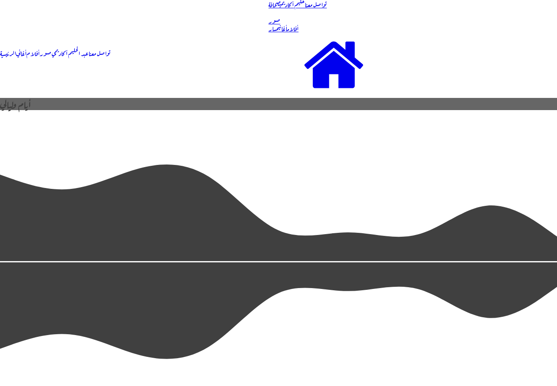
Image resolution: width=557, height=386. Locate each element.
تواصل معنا (99, 53)
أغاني (21, 53)
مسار (272, 28)
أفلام (33, 53)
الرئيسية (8, 53)
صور (45, 53)
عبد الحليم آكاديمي (69, 53)
